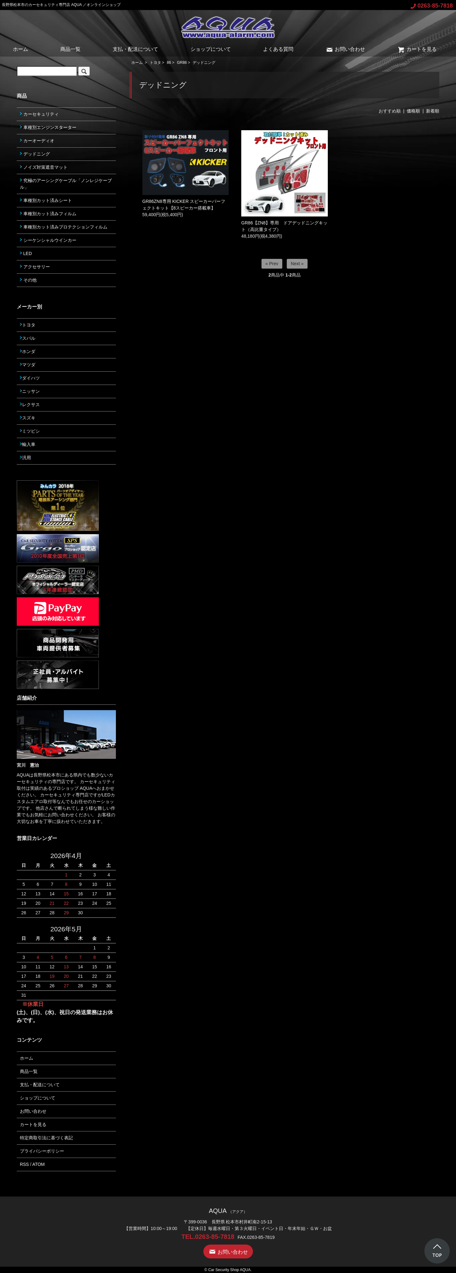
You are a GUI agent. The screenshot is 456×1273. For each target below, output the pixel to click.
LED (26, 253)
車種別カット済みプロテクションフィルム (63, 226)
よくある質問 (278, 49)
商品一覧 (70, 49)
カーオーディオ (37, 140)
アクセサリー (35, 266)
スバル (27, 338)
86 (169, 62)
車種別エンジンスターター (48, 127)
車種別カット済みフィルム (48, 213)
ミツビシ (30, 431)
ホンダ (27, 351)
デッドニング (204, 62)
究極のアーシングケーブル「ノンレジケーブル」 (66, 184)
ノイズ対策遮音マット (44, 167)
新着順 (432, 110)
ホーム (20, 49)
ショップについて (210, 49)
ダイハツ (30, 378)
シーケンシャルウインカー (48, 240)
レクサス (30, 404)
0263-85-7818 (432, 6)
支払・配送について (135, 49)
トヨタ (155, 62)
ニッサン (30, 391)
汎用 (25, 457)
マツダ (27, 364)
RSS (24, 1164)
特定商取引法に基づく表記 (46, 1137)
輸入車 (27, 444)
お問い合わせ (345, 49)
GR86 (182, 62)
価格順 (413, 110)
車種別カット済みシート (46, 200)
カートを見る (417, 49)
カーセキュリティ (39, 114)
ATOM (38, 1164)
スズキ (27, 417)
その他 (28, 280)
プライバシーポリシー (42, 1151)
